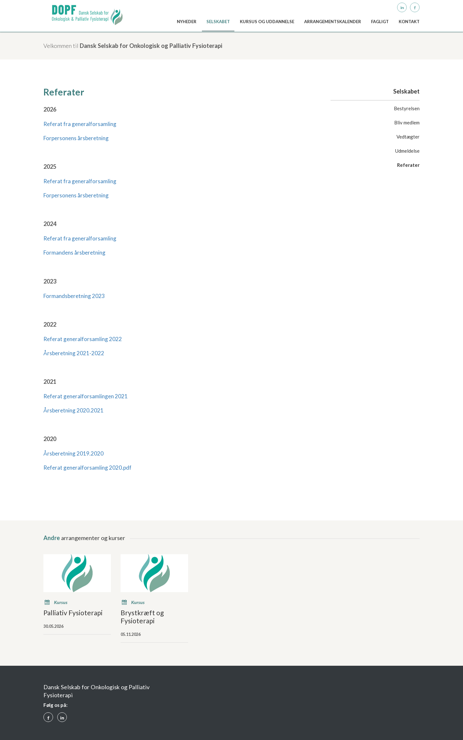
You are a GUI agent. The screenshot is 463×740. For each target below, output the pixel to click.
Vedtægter (408, 137)
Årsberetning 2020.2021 (73, 410)
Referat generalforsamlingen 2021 (85, 396)
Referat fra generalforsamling (79, 124)
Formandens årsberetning (74, 252)
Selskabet (218, 21)
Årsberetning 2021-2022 (73, 353)
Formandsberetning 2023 (74, 296)
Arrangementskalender (332, 21)
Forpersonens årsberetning (76, 138)
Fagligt (380, 21)
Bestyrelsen (407, 108)
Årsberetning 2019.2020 (73, 453)
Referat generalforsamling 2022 (82, 339)
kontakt (409, 21)
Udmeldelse (407, 151)
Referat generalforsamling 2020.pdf (87, 467)
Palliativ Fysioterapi (73, 613)
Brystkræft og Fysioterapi (142, 617)
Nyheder (186, 21)
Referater (408, 165)
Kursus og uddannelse (267, 21)
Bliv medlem (407, 122)
